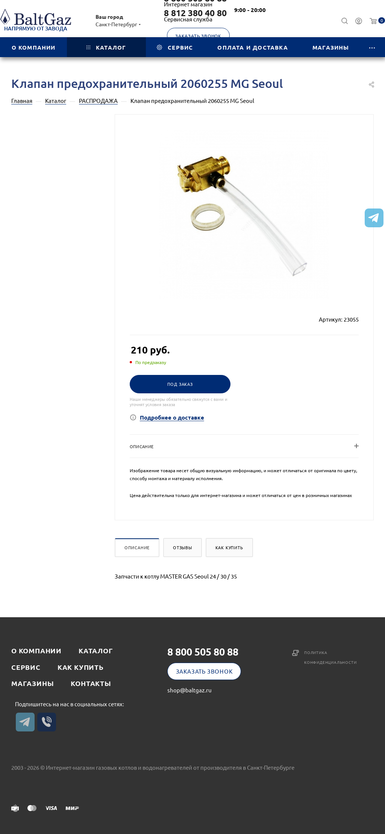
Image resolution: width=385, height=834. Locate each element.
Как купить (229, 547)
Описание (137, 547)
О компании (36, 650)
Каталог (96, 650)
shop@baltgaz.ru (189, 689)
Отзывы (182, 547)
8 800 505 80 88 (202, 652)
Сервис (26, 667)
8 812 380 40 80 (195, 13)
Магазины (32, 683)
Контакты (91, 683)
